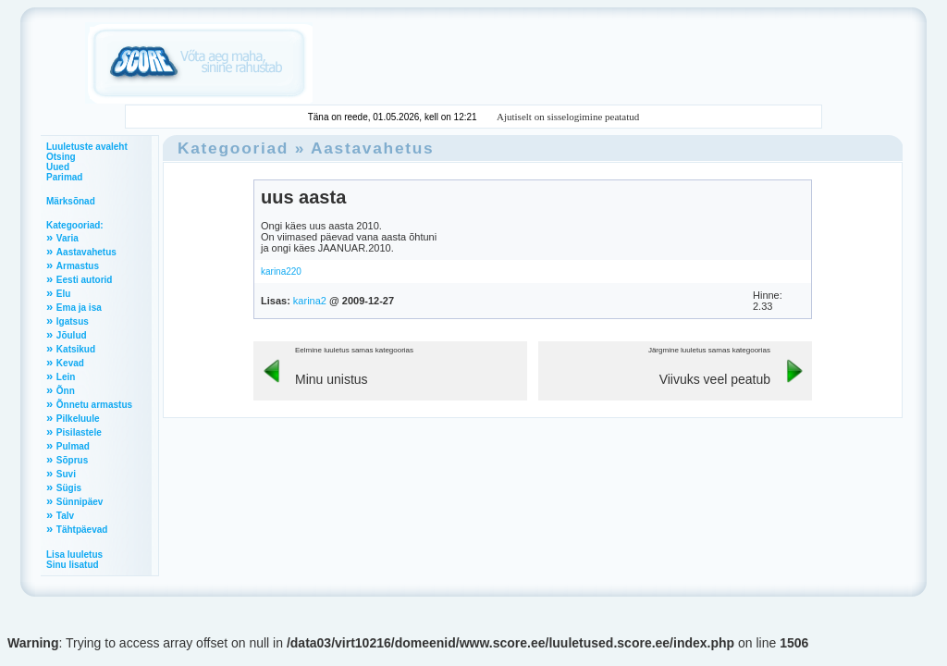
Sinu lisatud (72, 565)
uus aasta (303, 197)
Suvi (66, 474)
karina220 (281, 271)
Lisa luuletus (74, 554)
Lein (66, 377)
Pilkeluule (78, 418)
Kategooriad (233, 148)
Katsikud (75, 349)
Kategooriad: (75, 225)
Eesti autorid (84, 280)
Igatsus (72, 321)
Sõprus (72, 460)
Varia (67, 238)
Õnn (65, 391)
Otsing (61, 157)
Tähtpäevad (82, 529)
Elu (63, 294)
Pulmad (73, 446)
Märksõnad (70, 201)
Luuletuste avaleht (87, 147)
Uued (57, 167)
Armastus (77, 266)
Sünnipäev (80, 502)
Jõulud (71, 335)
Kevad (70, 363)
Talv (65, 516)
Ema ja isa (79, 307)
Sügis (68, 488)
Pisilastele (79, 432)
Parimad (64, 177)
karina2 (309, 300)
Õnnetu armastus (94, 405)
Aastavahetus (86, 252)
